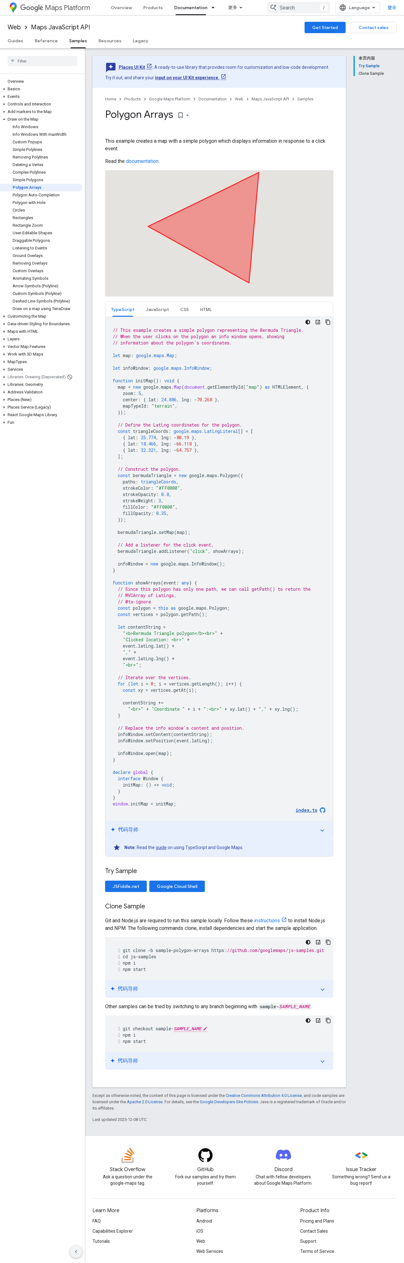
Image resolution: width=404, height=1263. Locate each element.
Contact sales (374, 27)
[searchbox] (42, 61)
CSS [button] (184, 309)
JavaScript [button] (157, 309)
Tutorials (101, 1241)
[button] (41, 89)
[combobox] (298, 7)
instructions (267, 921)
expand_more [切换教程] (322, 830)
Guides (15, 41)
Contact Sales (314, 1231)
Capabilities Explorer (112, 1231)
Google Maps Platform (169, 99)
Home (110, 99)
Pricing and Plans (317, 1221)
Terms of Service (317, 1251)
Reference (46, 41)
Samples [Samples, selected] (78, 41)
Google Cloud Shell (177, 886)
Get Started (325, 27)
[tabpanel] (219, 586)
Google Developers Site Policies (229, 1101)
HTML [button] (206, 309)
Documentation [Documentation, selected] (190, 7)
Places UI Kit (132, 67)
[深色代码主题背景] (308, 322)
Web (14, 27)
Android (204, 1221)
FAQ (96, 1221)
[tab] (122, 309)
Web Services (209, 1251)
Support (308, 1241)
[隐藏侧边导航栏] (76, 1251)
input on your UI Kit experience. (187, 77)
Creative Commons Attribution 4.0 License (264, 1095)
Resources (110, 41)
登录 (392, 7)
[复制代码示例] (328, 322)
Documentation (213, 99)
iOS (199, 1231)
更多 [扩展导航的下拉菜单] (232, 7)
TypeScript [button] (122, 309)
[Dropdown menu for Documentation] (215, 7)
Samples (305, 99)
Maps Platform (55, 7)
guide (161, 847)
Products (153, 7)
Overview (121, 7)
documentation (142, 161)
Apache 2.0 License (145, 1101)
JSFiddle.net (126, 886)
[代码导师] (318, 322)
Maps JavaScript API (60, 27)
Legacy (140, 41)
